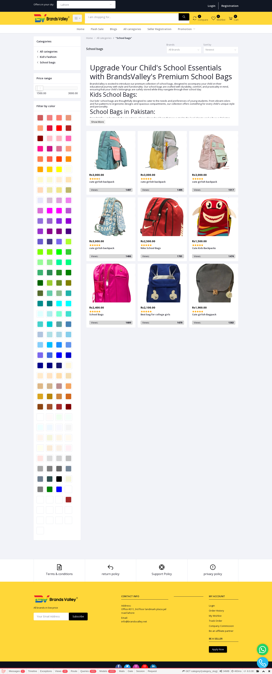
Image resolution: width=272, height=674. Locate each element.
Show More (97, 121)
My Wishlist (215, 615)
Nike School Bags (151, 248)
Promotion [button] (185, 29)
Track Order (215, 620)
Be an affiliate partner (221, 631)
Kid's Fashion (46, 57)
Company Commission (221, 626)
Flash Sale (97, 29)
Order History (216, 610)
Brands (170, 44)
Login (211, 6)
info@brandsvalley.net (134, 621)
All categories (132, 29)
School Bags (96, 314)
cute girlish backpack (101, 181)
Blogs (113, 29)
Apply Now (218, 649)
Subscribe (78, 616)
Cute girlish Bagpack (204, 314)
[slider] (40, 88)
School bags (46, 62)
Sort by (207, 44)
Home (80, 29)
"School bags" (124, 38)
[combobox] (86, 4)
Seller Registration (159, 29)
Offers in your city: (44, 4)
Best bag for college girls (155, 314)
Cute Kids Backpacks (204, 248)
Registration (229, 6)
